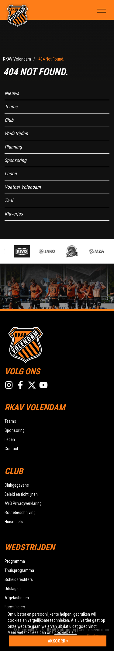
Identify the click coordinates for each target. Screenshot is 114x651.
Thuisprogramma (19, 570)
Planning (13, 147)
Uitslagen (13, 588)
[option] (24, 251)
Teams (11, 107)
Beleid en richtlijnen (21, 494)
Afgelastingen (17, 597)
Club (9, 120)
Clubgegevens (17, 485)
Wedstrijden (16, 133)
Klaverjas (14, 214)
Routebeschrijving (20, 512)
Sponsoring (15, 160)
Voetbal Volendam (23, 187)
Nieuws (12, 93)
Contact (11, 448)
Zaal (9, 200)
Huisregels (14, 521)
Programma (15, 561)
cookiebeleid (65, 632)
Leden (11, 174)
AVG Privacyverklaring (23, 503)
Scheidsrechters (19, 579)
